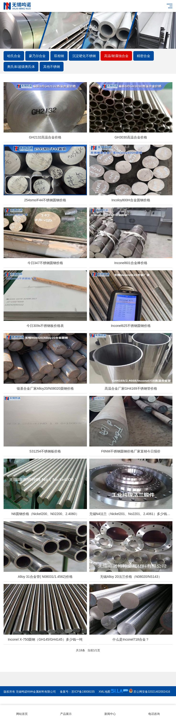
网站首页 (22, 711)
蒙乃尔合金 (37, 56)
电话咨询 (154, 711)
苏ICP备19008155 (83, 700)
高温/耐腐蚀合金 (116, 56)
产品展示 (66, 711)
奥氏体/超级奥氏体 (21, 67)
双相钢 (59, 56)
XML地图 (104, 700)
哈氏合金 (14, 56)
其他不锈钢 (51, 67)
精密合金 (143, 56)
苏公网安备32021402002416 (149, 700)
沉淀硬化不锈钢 (84, 56)
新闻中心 (110, 711)
